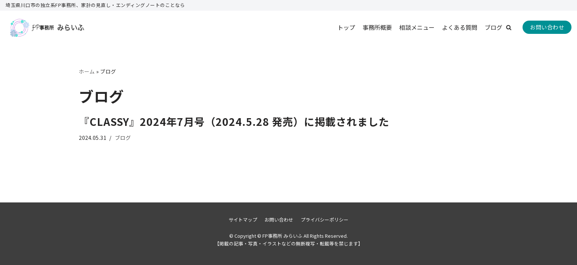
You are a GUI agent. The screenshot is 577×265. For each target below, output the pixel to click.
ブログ (493, 27)
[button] (508, 27)
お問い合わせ (547, 27)
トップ (346, 27)
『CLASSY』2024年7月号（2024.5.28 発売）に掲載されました (234, 121)
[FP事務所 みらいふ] (46, 27)
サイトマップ (243, 219)
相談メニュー (417, 27)
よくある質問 (459, 27)
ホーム (87, 71)
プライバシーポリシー (324, 219)
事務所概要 (377, 27)
